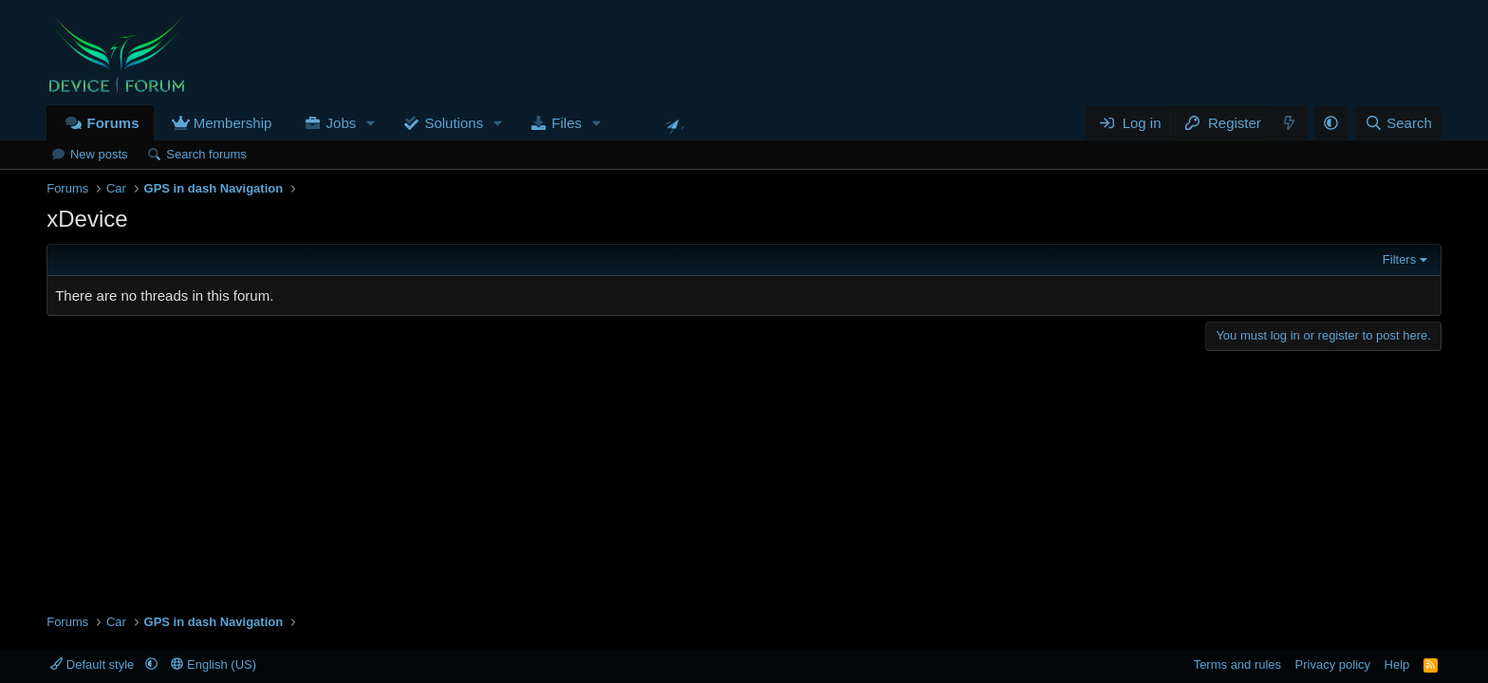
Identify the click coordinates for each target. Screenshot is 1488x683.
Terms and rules (1237, 664)
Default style (94, 664)
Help (1397, 664)
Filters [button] (1399, 259)
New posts (99, 154)
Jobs (341, 123)
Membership (233, 123)
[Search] (1398, 122)
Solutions (453, 123)
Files (566, 123)
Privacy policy (1332, 664)
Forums (112, 123)
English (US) (213, 664)
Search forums (206, 154)
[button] (371, 122)
